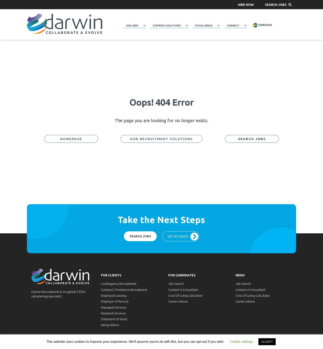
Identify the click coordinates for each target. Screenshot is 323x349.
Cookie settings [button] (241, 341)
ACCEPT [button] (267, 341)
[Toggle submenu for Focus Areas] (218, 25)
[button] (246, 4)
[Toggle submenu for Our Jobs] (144, 25)
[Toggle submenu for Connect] (245, 25)
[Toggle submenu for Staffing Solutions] (186, 25)
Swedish (262, 25)
